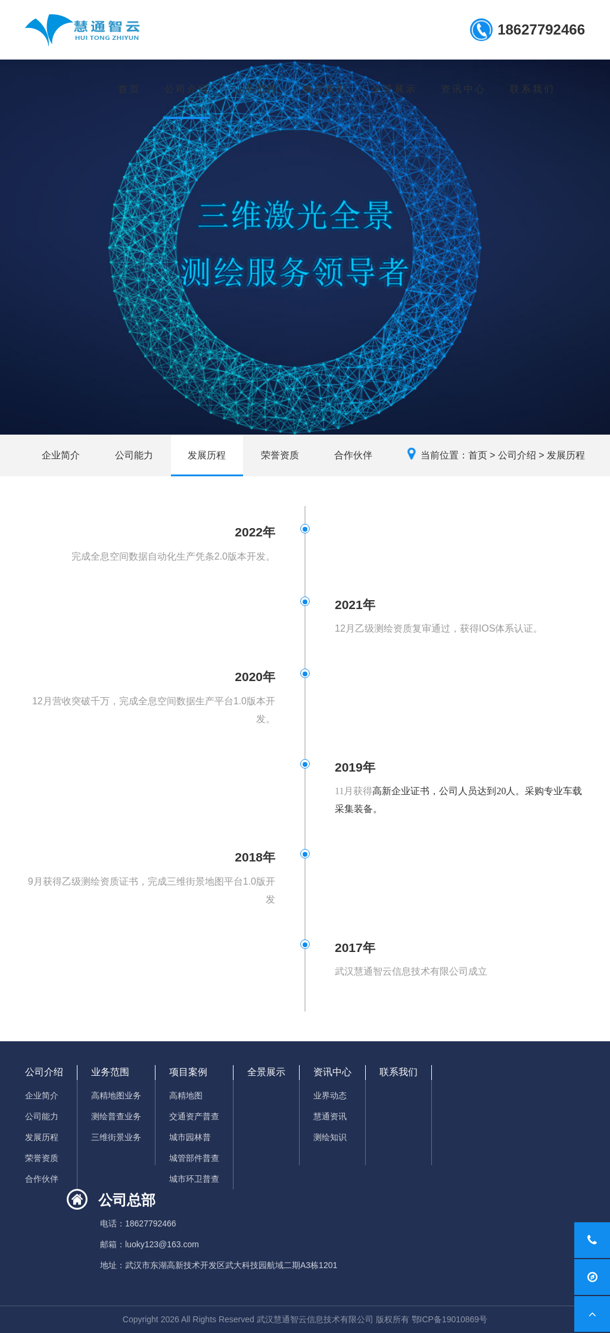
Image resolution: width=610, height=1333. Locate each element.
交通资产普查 (194, 1116)
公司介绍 (187, 89)
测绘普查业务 (116, 1116)
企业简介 (61, 455)
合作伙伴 (353, 455)
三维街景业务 (116, 1137)
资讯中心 (463, 89)
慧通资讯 (330, 1116)
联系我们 (532, 89)
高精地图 (186, 1095)
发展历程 (207, 455)
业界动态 (330, 1095)
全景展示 (394, 89)
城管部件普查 (194, 1158)
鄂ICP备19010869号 (450, 1319)
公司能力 (134, 455)
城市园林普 (190, 1137)
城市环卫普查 (194, 1179)
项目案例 (325, 89)
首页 (129, 89)
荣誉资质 (280, 455)
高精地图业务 (116, 1095)
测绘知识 (330, 1137)
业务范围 (256, 89)
